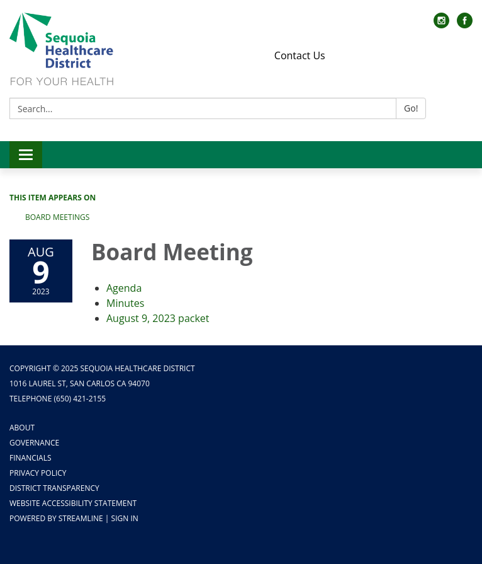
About (22, 427)
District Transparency (54, 488)
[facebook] (465, 25)
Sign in (124, 518)
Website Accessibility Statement (73, 503)
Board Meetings (57, 217)
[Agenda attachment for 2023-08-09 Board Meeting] (124, 288)
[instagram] (441, 25)
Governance (34, 442)
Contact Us (299, 55)
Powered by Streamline (56, 518)
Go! (411, 108)
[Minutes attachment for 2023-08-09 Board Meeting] (125, 303)
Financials (30, 457)
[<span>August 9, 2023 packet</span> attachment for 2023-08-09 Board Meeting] (158, 318)
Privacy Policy (38, 473)
